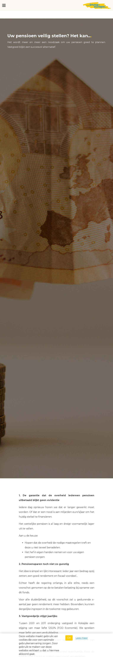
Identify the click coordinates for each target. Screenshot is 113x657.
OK (69, 637)
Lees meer (82, 638)
